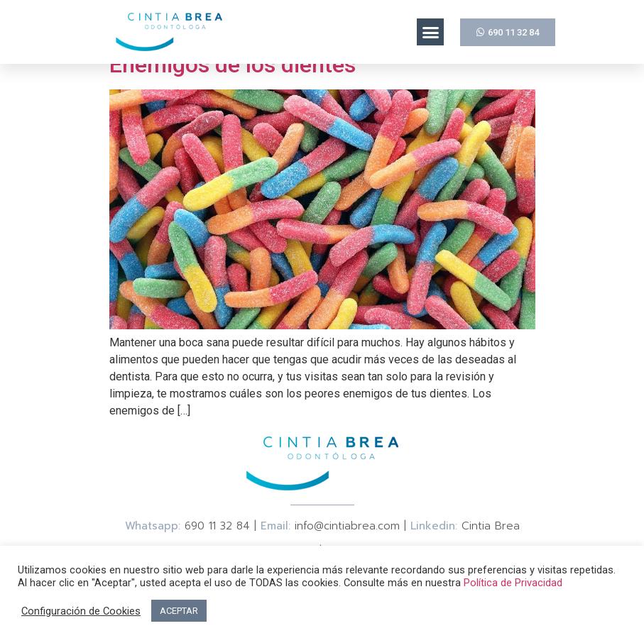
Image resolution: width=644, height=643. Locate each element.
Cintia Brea (491, 526)
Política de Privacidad (513, 582)
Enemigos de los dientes (232, 64)
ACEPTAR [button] (179, 610)
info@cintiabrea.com (347, 526)
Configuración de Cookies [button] (81, 611)
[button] (430, 31)
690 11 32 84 (217, 526)
